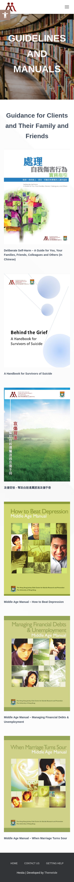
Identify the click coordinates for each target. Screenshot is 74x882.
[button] (5, 15)
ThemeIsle (50, 872)
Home (14, 863)
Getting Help (55, 863)
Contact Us (31, 863)
